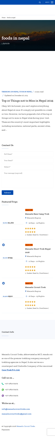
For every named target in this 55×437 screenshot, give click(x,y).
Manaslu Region (34, 218)
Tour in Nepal (25, 92)
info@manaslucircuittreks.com (16, 409)
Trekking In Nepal (10, 92)
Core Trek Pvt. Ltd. (11, 370)
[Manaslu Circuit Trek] (12, 283)
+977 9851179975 (11, 383)
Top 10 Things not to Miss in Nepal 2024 (27, 100)
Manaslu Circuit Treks (26, 426)
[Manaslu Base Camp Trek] (12, 210)
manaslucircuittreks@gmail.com (16, 414)
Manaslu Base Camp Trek (37, 214)
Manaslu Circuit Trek (35, 287)
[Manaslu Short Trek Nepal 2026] (12, 245)
